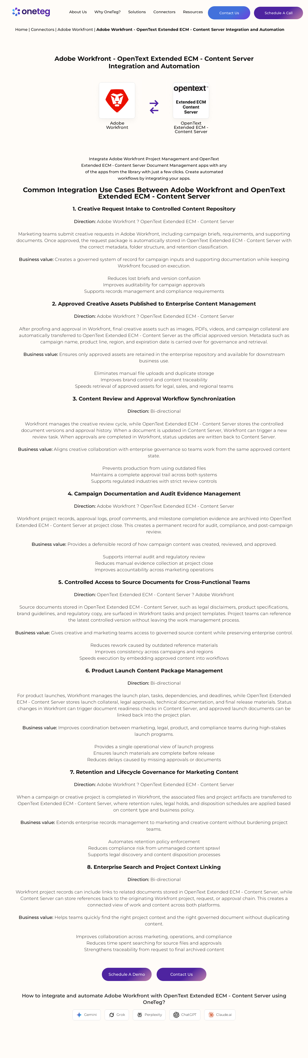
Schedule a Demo (127, 974)
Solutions (137, 11)
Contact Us (229, 13)
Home (21, 29)
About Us (78, 11)
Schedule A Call (279, 13)
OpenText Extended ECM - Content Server (191, 108)
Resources (193, 11)
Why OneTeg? (107, 11)
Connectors (164, 11)
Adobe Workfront (76, 29)
